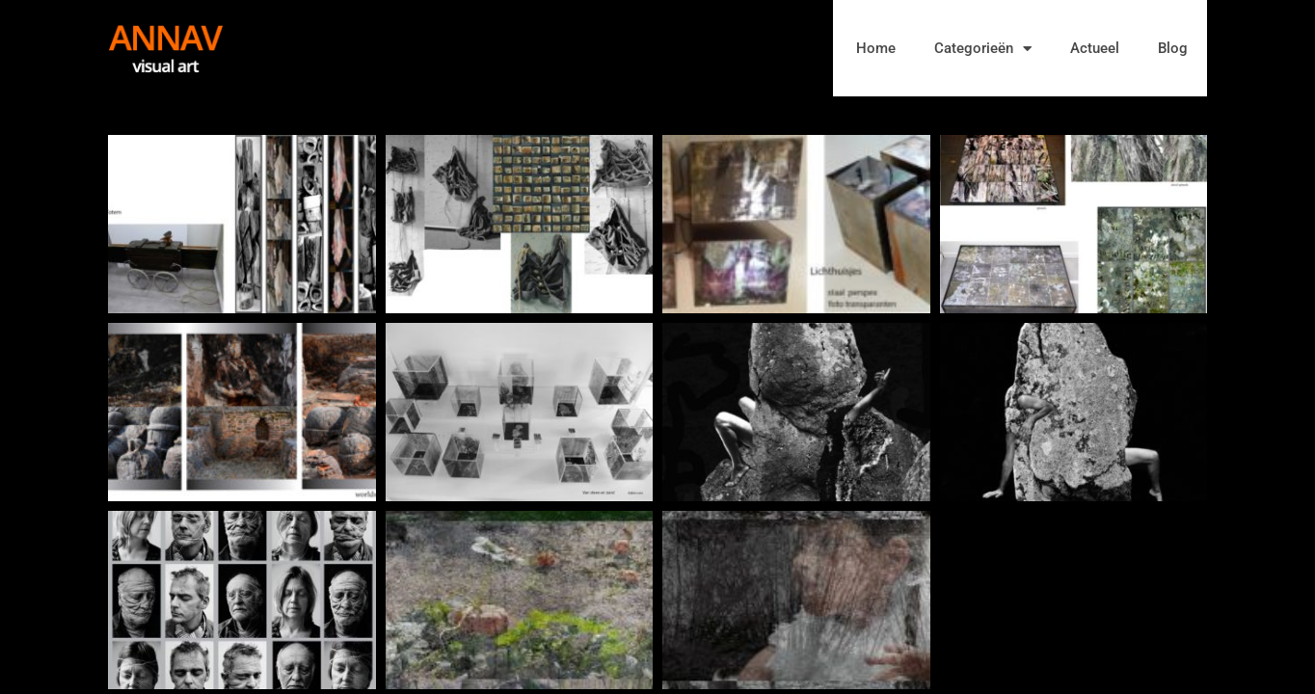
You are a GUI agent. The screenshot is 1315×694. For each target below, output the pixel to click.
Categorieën (983, 49)
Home (876, 48)
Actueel (1094, 48)
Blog (1173, 48)
